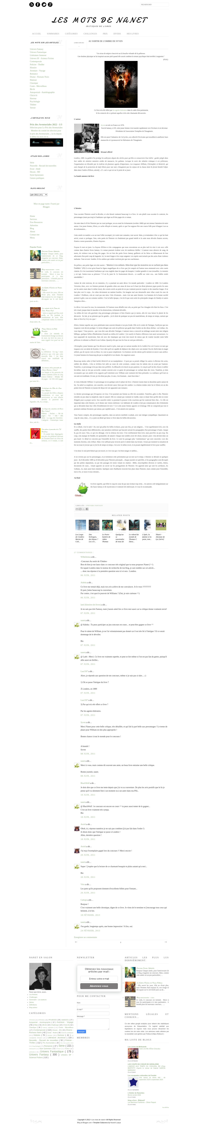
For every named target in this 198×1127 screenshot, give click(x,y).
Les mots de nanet (99, 20)
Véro (83, 884)
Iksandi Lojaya (116, 1122)
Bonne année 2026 (134, 1095)
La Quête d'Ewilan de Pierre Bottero (149, 983)
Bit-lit (32, 89)
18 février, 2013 (90, 915)
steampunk (32, 1048)
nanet (83, 620)
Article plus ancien (165, 942)
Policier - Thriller (37, 64)
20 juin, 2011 (88, 855)
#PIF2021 (41, 1020)
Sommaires (53, 34)
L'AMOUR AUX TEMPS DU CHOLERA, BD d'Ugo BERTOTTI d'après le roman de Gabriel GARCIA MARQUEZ (146, 1068)
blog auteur (33, 1007)
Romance (34, 74)
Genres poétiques (37, 178)
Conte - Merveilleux (38, 86)
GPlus (50, 4)
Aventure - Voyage (37, 71)
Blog (32, 228)
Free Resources (36, 222)
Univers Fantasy (94, 505)
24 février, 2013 (90, 931)
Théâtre (33, 105)
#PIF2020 (32, 1020)
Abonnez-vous (99, 986)
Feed (31, 4)
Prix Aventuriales (49, 1043)
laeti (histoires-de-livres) (91, 605)
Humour (33, 80)
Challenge (55, 1025)
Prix (105, 34)
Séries (31, 1002)
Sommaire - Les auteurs (37, 1000)
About (32, 231)
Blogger (46, 207)
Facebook (37, 4)
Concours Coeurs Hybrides (51, 251)
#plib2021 (65, 1020)
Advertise (34, 225)
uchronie (32, 1052)
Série (32, 163)
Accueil (36, 34)
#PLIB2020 (53, 1020)
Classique (34, 83)
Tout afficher (165, 1107)
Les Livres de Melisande (137, 1047)
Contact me (34, 235)
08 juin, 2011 (88, 754)
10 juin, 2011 (88, 795)
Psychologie (35, 101)
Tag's (43, 349)
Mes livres (133, 34)
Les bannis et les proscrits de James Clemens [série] (51, 368)
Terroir (33, 108)
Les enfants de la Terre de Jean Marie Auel (51, 309)
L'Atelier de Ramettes (136, 1093)
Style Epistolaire (37, 175)
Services (33, 219)
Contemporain (36, 61)
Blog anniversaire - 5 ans (50, 269)
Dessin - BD (35, 172)
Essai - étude (35, 169)
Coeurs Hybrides (48, 1027)
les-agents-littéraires (120, 110)
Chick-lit (33, 95)
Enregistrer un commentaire (85, 937)
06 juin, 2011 (88, 575)
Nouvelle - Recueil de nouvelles (43, 166)
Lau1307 (84, 671)
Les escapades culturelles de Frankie (142, 1075)
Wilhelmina (86, 557)
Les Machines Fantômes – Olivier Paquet (142, 1102)
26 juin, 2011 (88, 893)
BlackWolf (85, 783)
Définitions (33, 1005)
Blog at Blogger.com (84, 1122)
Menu (32, 238)
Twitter (44, 4)
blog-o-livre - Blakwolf (136, 1100)
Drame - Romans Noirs (39, 77)
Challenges (90, 34)
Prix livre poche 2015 (67, 1043)
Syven (103, 125)
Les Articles (33, 994)
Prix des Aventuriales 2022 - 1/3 (46, 124)
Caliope (84, 900)
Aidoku (84, 582)
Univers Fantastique (38, 52)
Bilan (36, 1025)
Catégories (71, 34)
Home (32, 216)
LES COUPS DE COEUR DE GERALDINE (143, 1064)
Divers (117, 34)
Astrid (83, 824)
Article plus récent (76, 942)
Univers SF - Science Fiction (42, 58)
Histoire (33, 68)
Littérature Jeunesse (38, 55)
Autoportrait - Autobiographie (42, 92)
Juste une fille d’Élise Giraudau (149, 1049)
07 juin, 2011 (88, 613)
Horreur (33, 98)
